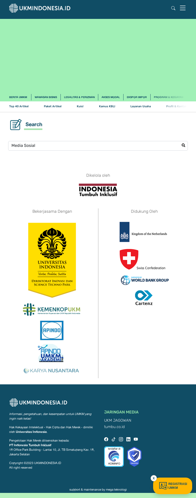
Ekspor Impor (137, 97)
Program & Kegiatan (168, 97)
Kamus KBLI (107, 106)
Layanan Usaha (140, 106)
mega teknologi (116, 489)
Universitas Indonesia (31, 432)
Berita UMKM (18, 97)
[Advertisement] (98, 54)
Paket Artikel (53, 106)
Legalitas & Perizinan (79, 97)
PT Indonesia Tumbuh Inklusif (30, 445)
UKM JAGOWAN (117, 420)
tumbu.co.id (114, 427)
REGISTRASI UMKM (172, 486)
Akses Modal (111, 97)
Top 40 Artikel (19, 106)
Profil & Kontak (176, 106)
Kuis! (80, 106)
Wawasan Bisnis (46, 97)
